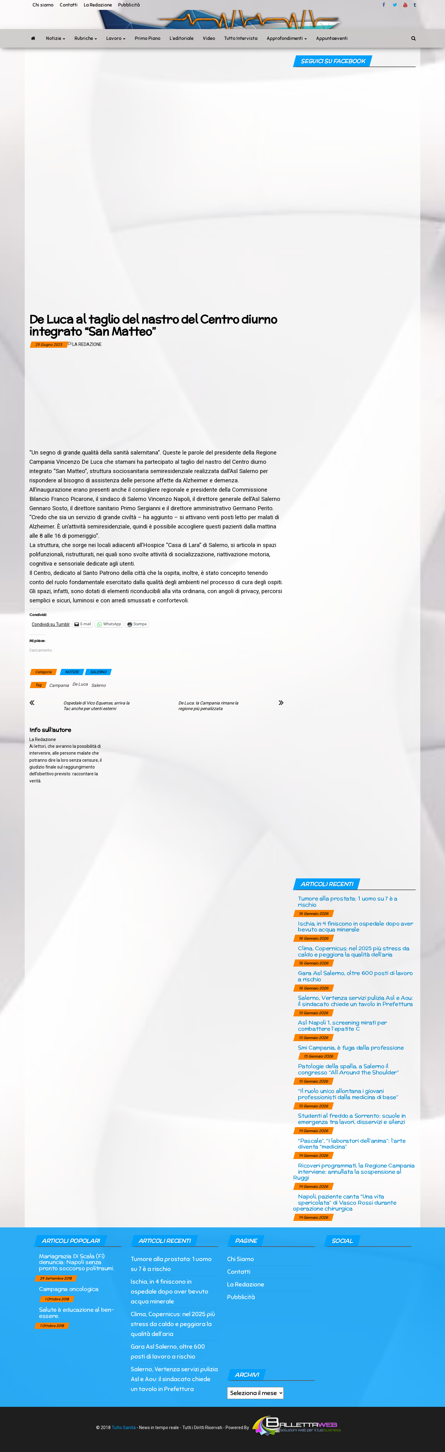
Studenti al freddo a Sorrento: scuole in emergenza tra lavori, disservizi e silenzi (352, 1119)
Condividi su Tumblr (51, 624)
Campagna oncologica (68, 1289)
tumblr (415, 5)
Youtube (405, 5)
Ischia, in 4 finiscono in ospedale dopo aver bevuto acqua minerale (355, 926)
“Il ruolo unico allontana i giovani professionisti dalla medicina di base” (348, 1094)
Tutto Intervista (240, 38)
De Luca (80, 684)
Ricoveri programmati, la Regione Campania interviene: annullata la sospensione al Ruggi (353, 1171)
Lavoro (115, 38)
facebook (385, 5)
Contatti (69, 5)
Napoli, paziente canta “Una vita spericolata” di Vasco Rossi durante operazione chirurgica (344, 1202)
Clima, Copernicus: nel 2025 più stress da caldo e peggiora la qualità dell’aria (353, 951)
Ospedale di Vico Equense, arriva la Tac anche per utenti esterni (96, 705)
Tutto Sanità (124, 1427)
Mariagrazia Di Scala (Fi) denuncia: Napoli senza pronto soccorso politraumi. (76, 1262)
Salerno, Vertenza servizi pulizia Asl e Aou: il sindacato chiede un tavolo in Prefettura (355, 1001)
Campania (59, 685)
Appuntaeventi (332, 38)
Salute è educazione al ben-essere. (76, 1313)
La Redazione (98, 5)
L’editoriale (181, 38)
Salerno (98, 685)
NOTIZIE (72, 672)
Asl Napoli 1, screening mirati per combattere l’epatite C (342, 1025)
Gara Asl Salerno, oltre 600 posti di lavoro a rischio (355, 976)
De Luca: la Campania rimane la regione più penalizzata (208, 705)
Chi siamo (42, 5)
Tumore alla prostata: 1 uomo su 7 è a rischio (347, 901)
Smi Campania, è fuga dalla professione (351, 1047)
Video (209, 38)
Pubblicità (129, 5)
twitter (395, 5)
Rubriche (85, 38)
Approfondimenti (287, 38)
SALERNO (98, 672)
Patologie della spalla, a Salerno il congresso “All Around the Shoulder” (348, 1069)
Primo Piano (147, 38)
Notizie (55, 38)
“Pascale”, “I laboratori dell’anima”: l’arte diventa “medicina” (351, 1144)
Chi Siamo (240, 1259)
